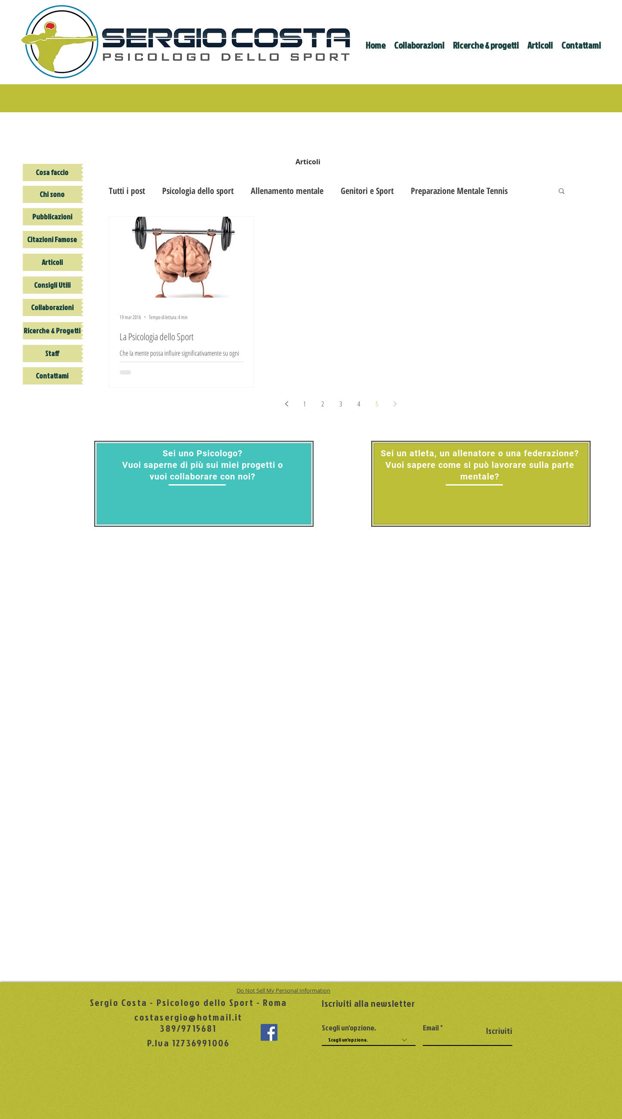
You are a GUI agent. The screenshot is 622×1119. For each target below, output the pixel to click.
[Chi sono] (52, 194)
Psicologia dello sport (198, 190)
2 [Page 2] (322, 404)
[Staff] (52, 353)
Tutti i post (127, 190)
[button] (561, 191)
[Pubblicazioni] (52, 216)
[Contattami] (52, 375)
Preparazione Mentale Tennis (459, 190)
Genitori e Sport (367, 190)
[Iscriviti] (490, 1031)
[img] (308, 133)
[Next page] (395, 404)
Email (431, 1028)
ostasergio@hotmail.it (191, 1017)
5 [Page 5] (377, 404)
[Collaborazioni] (52, 307)
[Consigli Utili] (52, 285)
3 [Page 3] (340, 404)
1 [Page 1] (304, 404)
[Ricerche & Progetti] (52, 330)
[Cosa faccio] (52, 172)
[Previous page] (286, 404)
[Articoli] (52, 262)
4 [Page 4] (358, 404)
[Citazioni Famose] (52, 239)
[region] (204, 484)
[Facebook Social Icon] (269, 1032)
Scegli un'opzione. (349, 1028)
